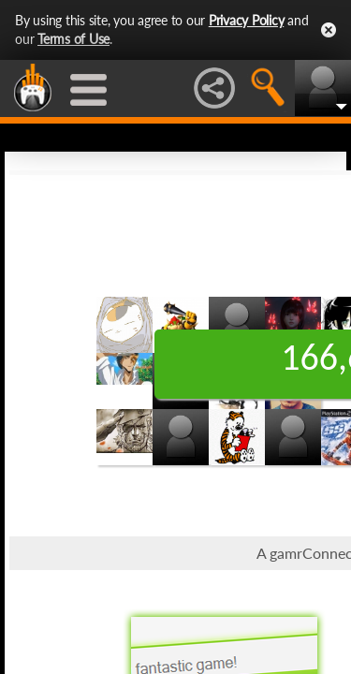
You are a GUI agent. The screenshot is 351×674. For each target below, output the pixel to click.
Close (328, 29)
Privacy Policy (247, 20)
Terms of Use (73, 39)
